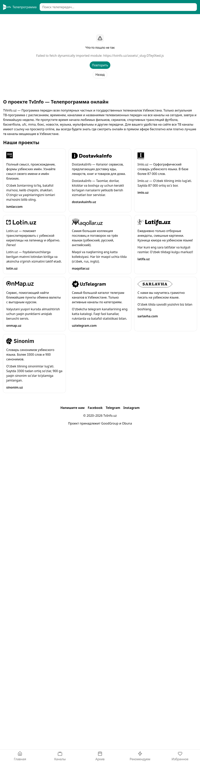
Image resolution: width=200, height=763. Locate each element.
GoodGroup (109, 423)
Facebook (95, 408)
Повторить (100, 65)
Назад (99, 74)
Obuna (127, 423)
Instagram (131, 408)
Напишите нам (72, 408)
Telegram (113, 408)
